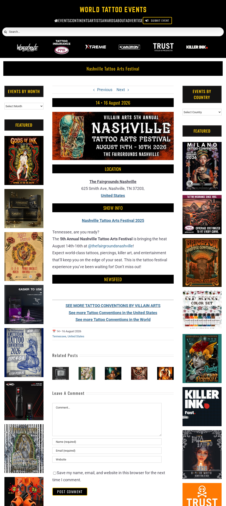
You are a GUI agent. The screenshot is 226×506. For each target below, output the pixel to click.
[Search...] (113, 31)
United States (76, 336)
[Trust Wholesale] (163, 43)
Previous (104, 89)
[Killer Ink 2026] (197, 43)
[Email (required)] (107, 450)
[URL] (107, 459)
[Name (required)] (107, 441)
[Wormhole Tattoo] (28, 43)
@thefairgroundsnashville (110, 246)
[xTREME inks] (202, 294)
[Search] (5, 32)
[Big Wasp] (23, 480)
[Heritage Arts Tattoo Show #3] (165, 369)
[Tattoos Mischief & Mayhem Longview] (139, 369)
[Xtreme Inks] (95, 43)
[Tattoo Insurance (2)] (202, 198)
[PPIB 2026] (61, 43)
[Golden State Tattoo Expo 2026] (113, 369)
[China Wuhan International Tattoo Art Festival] (87, 369)
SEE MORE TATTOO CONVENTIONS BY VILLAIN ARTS (113, 305)
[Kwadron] (129, 43)
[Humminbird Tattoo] (23, 288)
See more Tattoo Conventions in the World (113, 319)
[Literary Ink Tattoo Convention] (60, 369)
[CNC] (23, 384)
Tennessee (59, 336)
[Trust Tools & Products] (202, 486)
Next (121, 89)
